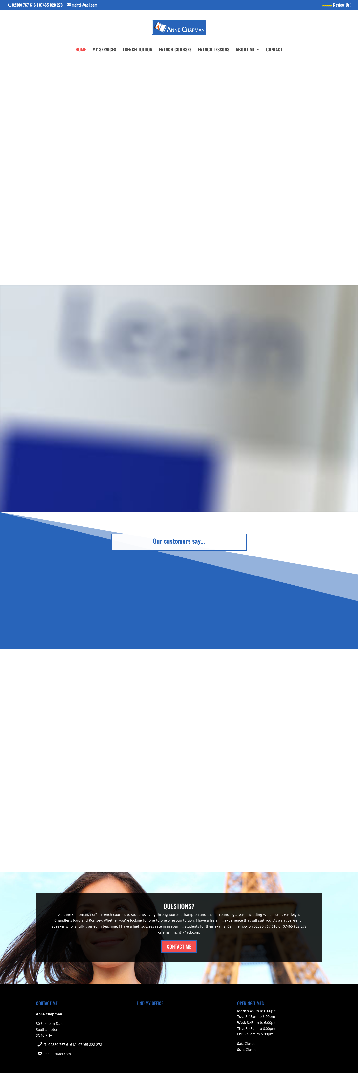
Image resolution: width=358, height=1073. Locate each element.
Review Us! (336, 5)
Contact (274, 50)
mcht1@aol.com (57, 1032)
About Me (245, 50)
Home (80, 50)
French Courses (175, 50)
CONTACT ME (179, 925)
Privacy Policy (90, 1061)
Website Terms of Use (54, 1061)
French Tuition (137, 50)
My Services (104, 50)
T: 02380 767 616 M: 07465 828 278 (73, 1023)
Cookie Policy (119, 1061)
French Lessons (213, 50)
